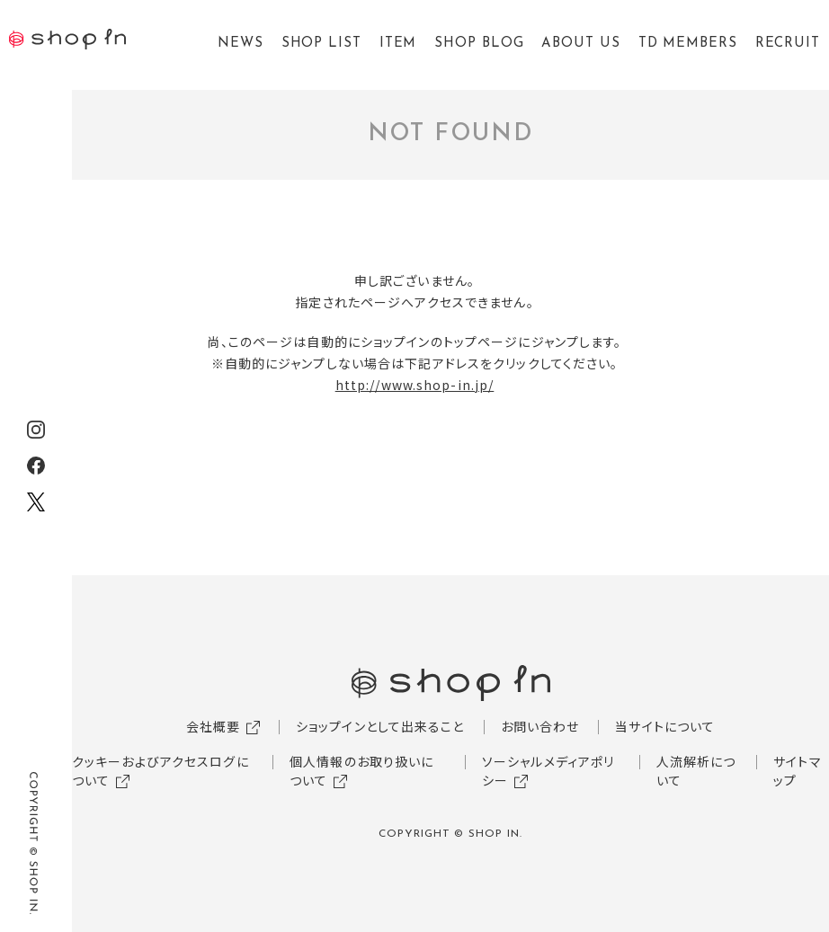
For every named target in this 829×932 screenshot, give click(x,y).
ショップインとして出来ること (380, 726)
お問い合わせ (540, 726)
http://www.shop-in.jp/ (415, 385)
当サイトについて (665, 726)
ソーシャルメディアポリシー (548, 770)
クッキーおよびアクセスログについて (160, 770)
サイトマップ (797, 770)
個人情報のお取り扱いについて (361, 770)
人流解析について (696, 770)
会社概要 (213, 726)
